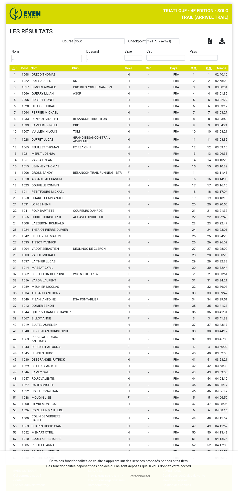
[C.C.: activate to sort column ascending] (194, 68)
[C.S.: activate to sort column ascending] (209, 68)
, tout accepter (105, 476)
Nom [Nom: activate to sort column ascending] (34, 68)
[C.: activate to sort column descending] (15, 68)
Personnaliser (139, 476)
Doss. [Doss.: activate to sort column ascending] (25, 68)
